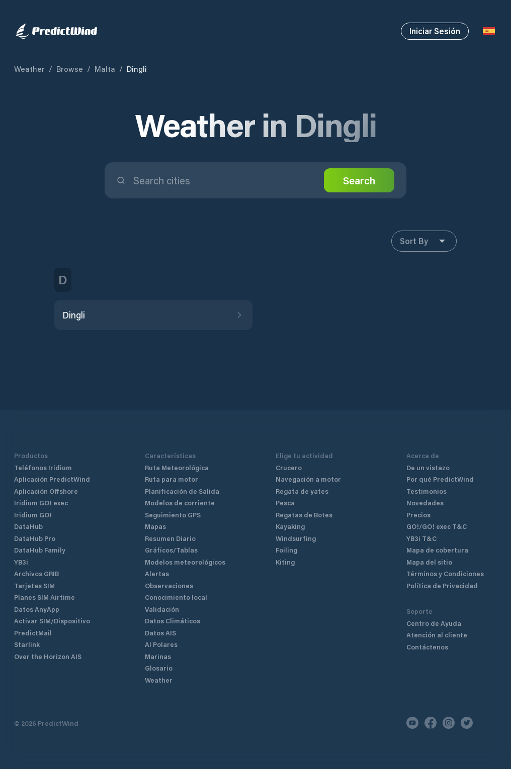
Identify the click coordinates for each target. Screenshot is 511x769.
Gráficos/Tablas (171, 549)
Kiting (285, 562)
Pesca (285, 502)
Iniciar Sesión (434, 31)
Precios (418, 514)
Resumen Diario (170, 538)
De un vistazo (428, 467)
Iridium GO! (33, 514)
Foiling (286, 549)
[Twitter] (467, 723)
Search (359, 180)
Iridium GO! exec (41, 502)
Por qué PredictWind (440, 479)
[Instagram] (449, 723)
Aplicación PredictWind (52, 479)
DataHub (28, 526)
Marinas (158, 656)
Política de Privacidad (442, 585)
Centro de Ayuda (433, 623)
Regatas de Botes (304, 514)
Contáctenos (427, 646)
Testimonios (426, 491)
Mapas (155, 526)
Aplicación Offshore (46, 491)
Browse (69, 69)
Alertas (157, 573)
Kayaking (290, 526)
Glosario (159, 668)
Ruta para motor (171, 479)
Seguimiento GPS (173, 514)
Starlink (27, 644)
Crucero (289, 467)
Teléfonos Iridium (43, 467)
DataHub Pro (34, 538)
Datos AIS (160, 632)
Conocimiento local (176, 597)
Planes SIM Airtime (44, 597)
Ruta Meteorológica (177, 467)
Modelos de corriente (180, 502)
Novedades (425, 502)
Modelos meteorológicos (185, 562)
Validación (162, 609)
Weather (29, 69)
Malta (105, 69)
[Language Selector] (489, 31)
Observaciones (169, 585)
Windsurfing (296, 538)
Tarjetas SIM (34, 585)
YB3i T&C (421, 538)
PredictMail (33, 632)
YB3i (21, 562)
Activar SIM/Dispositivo (52, 620)
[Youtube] (412, 723)
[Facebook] (430, 723)
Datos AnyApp (36, 609)
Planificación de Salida (182, 491)
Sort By (424, 241)
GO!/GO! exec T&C (436, 526)
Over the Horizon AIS (47, 656)
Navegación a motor (308, 479)
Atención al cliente (436, 634)
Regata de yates (302, 491)
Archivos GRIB (36, 573)
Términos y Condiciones (445, 573)
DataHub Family (39, 549)
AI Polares (161, 644)
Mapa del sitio (429, 562)
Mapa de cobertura (437, 549)
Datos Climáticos (172, 620)
